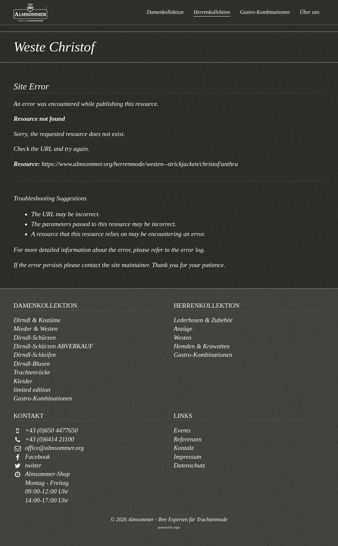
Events (182, 430)
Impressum (187, 456)
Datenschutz (189, 465)
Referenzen (188, 439)
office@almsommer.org (54, 447)
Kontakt (184, 447)
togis (177, 527)
